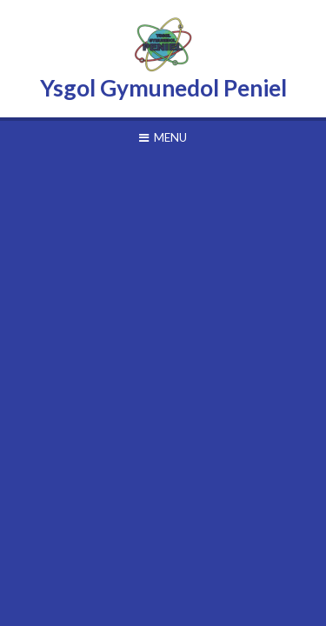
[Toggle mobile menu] (163, 137)
